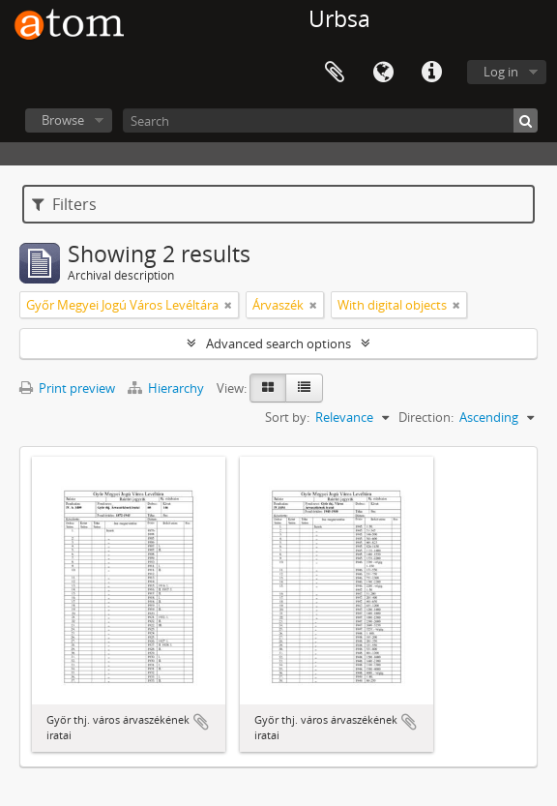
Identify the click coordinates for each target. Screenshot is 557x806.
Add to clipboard (201, 721)
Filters (64, 204)
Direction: (426, 417)
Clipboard (334, 72)
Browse (63, 120)
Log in (501, 71)
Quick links (431, 72)
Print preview (67, 388)
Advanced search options (278, 343)
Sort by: (287, 417)
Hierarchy (167, 388)
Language (383, 72)
